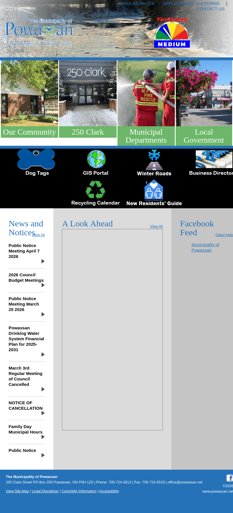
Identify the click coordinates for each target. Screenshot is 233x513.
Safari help (224, 235)
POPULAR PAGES (136, 3)
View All (38, 235)
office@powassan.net (185, 482)
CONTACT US (210, 8)
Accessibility (109, 491)
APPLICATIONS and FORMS (191, 3)
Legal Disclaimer (45, 491)
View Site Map (17, 491)
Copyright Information (79, 491)
